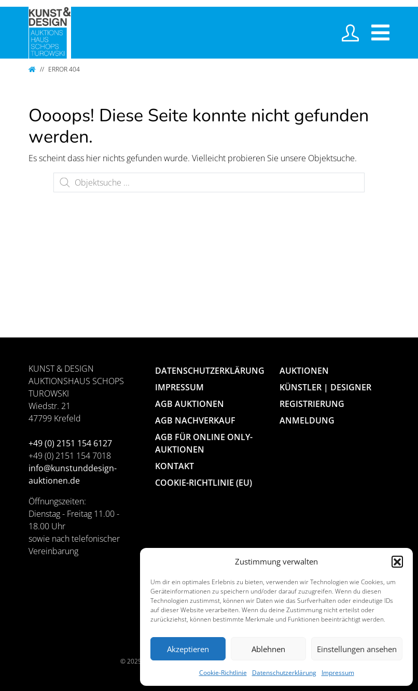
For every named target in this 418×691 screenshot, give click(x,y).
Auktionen (304, 370)
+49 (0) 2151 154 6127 (70, 443)
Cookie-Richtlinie (223, 672)
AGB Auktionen (189, 404)
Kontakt (174, 466)
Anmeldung (307, 420)
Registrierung (312, 404)
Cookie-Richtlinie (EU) (203, 482)
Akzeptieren (188, 649)
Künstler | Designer (325, 387)
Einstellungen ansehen (357, 649)
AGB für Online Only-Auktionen (204, 443)
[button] (397, 561)
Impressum (338, 672)
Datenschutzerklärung (284, 672)
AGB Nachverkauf (195, 420)
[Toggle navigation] (380, 32)
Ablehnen (268, 649)
